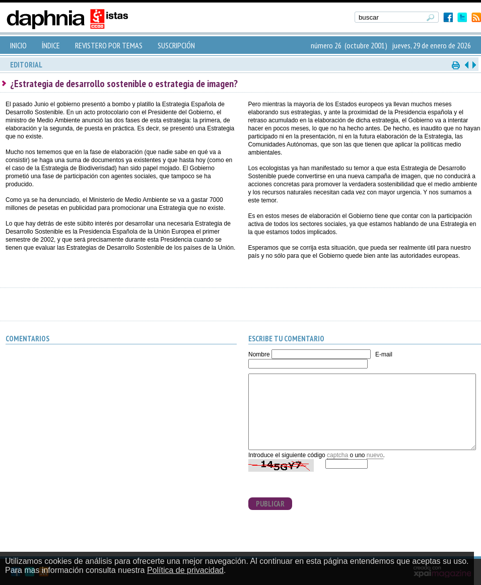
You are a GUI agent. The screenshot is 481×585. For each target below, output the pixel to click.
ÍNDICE (51, 45)
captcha (337, 455)
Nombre (259, 354)
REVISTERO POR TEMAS (109, 45)
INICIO (18, 45)
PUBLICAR (270, 503)
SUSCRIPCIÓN (176, 45)
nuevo (375, 455)
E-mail (383, 354)
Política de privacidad (185, 570)
